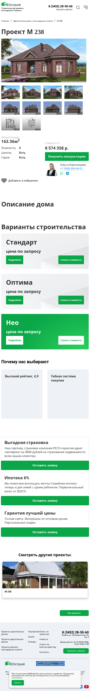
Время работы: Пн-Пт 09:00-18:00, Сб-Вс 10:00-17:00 (74, 643)
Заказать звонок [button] (64, 9)
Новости (43, 639)
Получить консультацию (66, 156)
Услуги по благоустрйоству (47, 645)
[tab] (10, 92)
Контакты (44, 652)
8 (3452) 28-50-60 (60, 6)
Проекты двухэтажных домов (12, 640)
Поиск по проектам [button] (44, 633)
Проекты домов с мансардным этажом (11, 648)
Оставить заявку (44, 465)
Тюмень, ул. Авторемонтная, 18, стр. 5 (75, 636)
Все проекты (74, 613)
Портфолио (33, 631)
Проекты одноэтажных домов (12, 633)
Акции (31, 636)
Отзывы (32, 641)
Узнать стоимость (71, 259)
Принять (17, 683)
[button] (77, 7)
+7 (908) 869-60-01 (71, 168)
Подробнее (14, 259)
